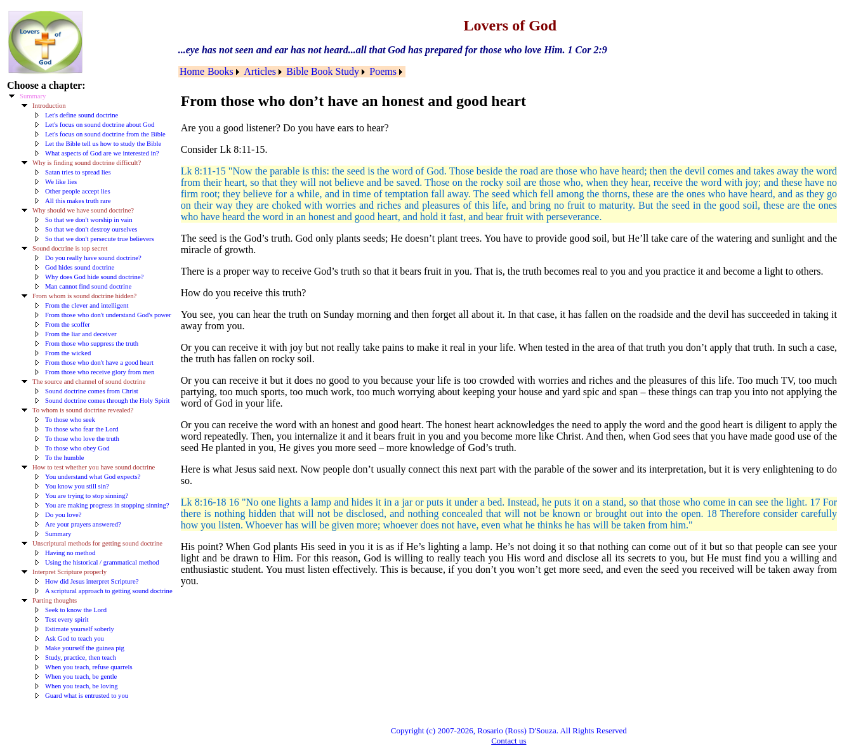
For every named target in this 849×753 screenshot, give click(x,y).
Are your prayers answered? (83, 524)
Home (192, 71)
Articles (260, 71)
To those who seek (70, 419)
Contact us (508, 740)
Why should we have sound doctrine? (83, 210)
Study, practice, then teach (80, 657)
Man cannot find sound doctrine (88, 286)
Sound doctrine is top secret (69, 248)
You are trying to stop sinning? (86, 495)
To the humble (64, 457)
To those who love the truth (82, 438)
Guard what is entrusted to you (86, 695)
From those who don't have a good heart (99, 362)
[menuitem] (192, 71)
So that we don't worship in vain (88, 219)
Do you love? (63, 514)
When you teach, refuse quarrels (89, 667)
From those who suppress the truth (91, 343)
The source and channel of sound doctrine (88, 381)
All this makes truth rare (78, 200)
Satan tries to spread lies (78, 172)
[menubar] (291, 71)
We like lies (61, 181)
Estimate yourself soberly (79, 628)
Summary (33, 96)
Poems (383, 71)
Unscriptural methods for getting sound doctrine (97, 543)
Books (220, 71)
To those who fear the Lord (82, 429)
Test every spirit (67, 619)
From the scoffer (67, 324)
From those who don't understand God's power (108, 314)
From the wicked (68, 353)
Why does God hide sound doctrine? (94, 276)
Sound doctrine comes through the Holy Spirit (107, 400)
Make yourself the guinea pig (84, 648)
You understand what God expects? (92, 476)
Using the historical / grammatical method (102, 562)
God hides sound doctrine (79, 267)
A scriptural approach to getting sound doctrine (109, 590)
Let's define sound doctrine (81, 115)
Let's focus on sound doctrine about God (99, 124)
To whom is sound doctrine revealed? (82, 410)
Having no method (70, 552)
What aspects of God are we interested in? (102, 153)
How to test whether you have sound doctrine (93, 467)
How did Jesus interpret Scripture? (91, 581)
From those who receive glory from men (99, 372)
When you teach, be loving (81, 686)
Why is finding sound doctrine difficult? (86, 162)
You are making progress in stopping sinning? (107, 505)
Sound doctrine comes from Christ (91, 391)
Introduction (49, 105)
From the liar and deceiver (80, 334)
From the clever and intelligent (86, 305)
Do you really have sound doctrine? (93, 257)
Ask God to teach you (74, 638)
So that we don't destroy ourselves (91, 229)
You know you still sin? (77, 486)
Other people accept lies (77, 191)
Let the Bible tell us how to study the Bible (103, 143)
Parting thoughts (54, 600)
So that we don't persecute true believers (99, 238)
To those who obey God (77, 448)
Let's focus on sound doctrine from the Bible (105, 134)
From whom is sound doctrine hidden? (84, 295)
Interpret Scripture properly (69, 571)
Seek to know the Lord (76, 609)
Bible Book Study (322, 71)
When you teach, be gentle (81, 676)
